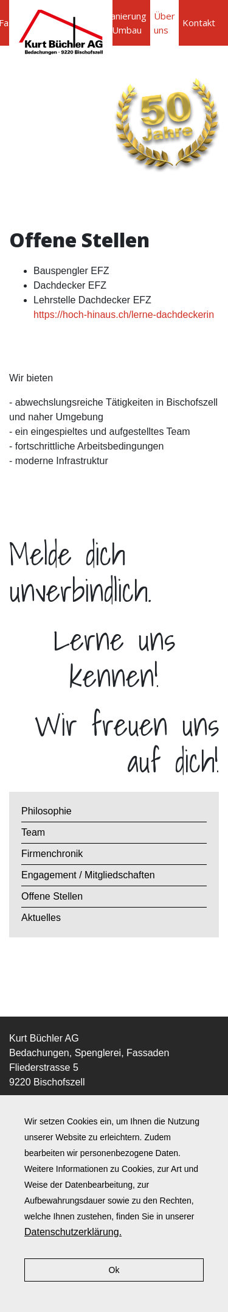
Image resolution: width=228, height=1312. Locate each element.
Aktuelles (41, 917)
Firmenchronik (52, 853)
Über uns (164, 23)
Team (33, 832)
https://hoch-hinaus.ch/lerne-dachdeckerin (123, 314)
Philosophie (46, 811)
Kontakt (198, 22)
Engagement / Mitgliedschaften (88, 875)
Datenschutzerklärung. (73, 1232)
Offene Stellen (52, 896)
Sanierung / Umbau (126, 23)
